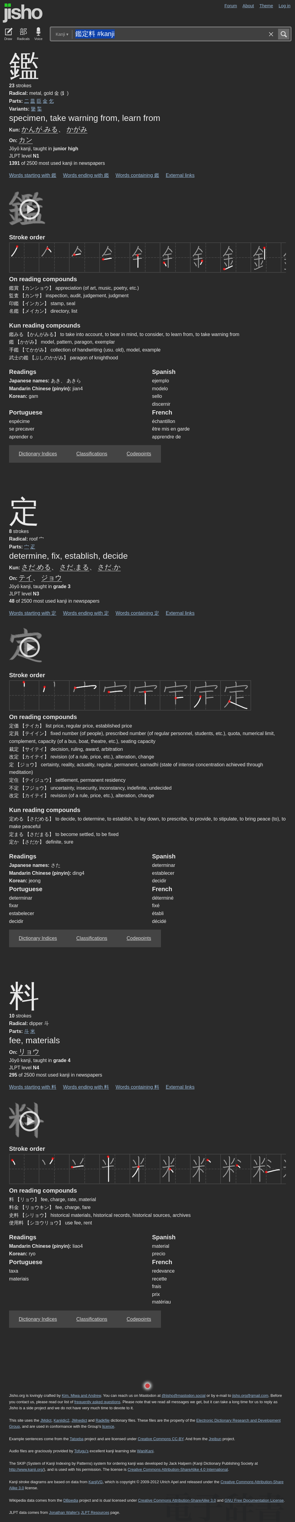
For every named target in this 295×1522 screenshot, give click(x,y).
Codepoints (139, 453)
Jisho (23, 13)
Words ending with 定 (86, 613)
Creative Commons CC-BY (160, 1439)
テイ (26, 577)
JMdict (45, 1420)
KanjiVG (95, 1482)
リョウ (29, 1051)
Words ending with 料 (86, 1087)
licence (108, 1426)
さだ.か (109, 567)
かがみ (77, 129)
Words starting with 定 (32, 613)
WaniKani (145, 1451)
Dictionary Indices (38, 453)
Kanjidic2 (61, 1420)
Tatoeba (77, 1439)
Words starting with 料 (32, 1087)
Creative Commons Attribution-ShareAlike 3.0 (177, 1500)
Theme (266, 5)
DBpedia (70, 1500)
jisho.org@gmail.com (250, 1395)
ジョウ (51, 577)
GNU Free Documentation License (254, 1500)
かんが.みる (39, 129)
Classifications (91, 453)
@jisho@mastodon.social (183, 1395)
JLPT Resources (95, 1512)
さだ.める (36, 567)
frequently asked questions (97, 1402)
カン (26, 140)
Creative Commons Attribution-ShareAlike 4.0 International (178, 1469)
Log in (284, 5)
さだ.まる (74, 567)
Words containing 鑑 (137, 175)
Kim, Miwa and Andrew (81, 1395)
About (248, 5)
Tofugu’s (81, 1451)
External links (180, 175)
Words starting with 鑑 (32, 175)
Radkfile (103, 1420)
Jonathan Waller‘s (64, 1512)
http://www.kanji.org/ (26, 1469)
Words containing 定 (137, 613)
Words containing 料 (137, 1087)
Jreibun (215, 1439)
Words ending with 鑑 (86, 175)
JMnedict (79, 1420)
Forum (231, 5)
